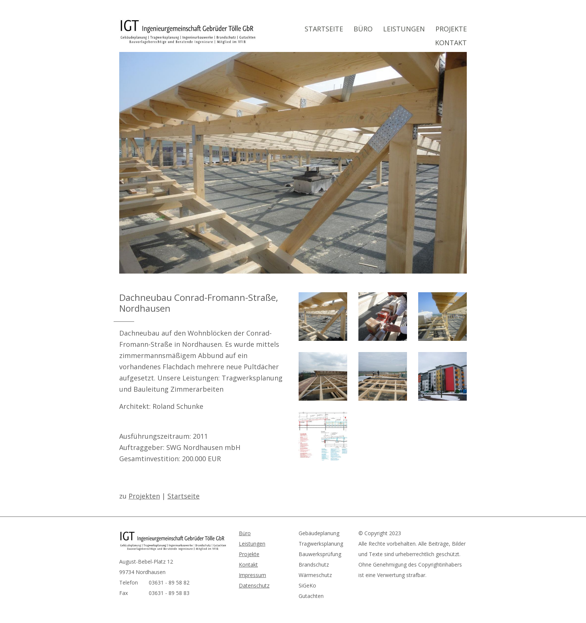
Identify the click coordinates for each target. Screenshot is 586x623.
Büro (363, 28)
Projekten (144, 495)
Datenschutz (254, 585)
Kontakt (451, 42)
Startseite (324, 28)
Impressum (252, 575)
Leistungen (404, 28)
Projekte (451, 28)
